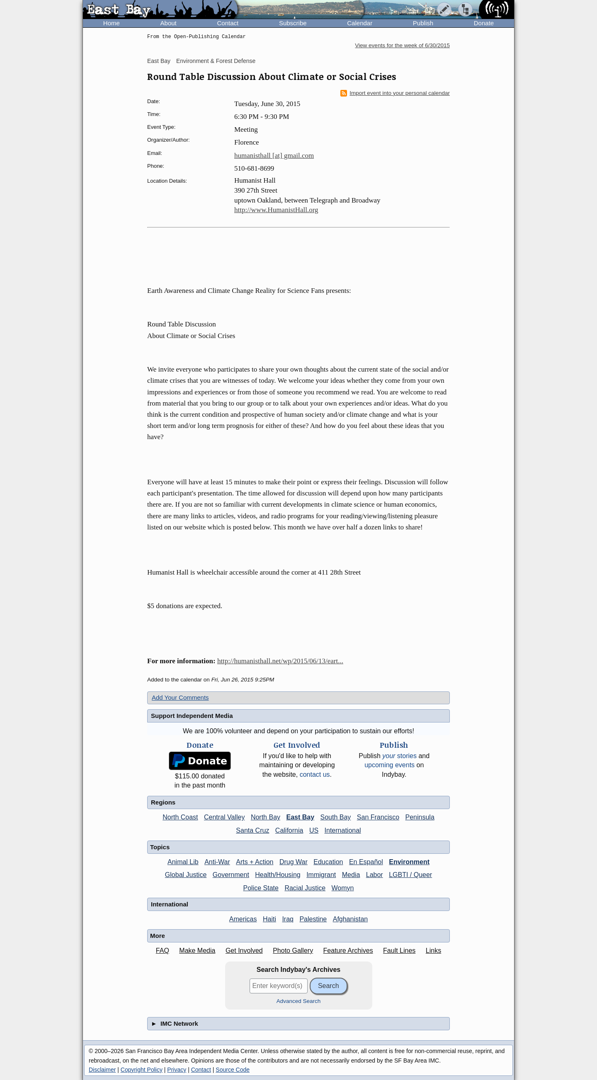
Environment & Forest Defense (215, 61)
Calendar (359, 23)
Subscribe (293, 23)
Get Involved (244, 950)
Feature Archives (348, 950)
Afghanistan (350, 919)
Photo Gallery (293, 950)
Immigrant (321, 874)
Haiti (269, 919)
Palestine (313, 919)
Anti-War (217, 861)
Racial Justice (304, 888)
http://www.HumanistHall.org (276, 210)
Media (351, 874)
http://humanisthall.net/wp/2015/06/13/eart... (280, 661)
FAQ (162, 950)
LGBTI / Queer (410, 874)
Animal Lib (183, 861)
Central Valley (224, 817)
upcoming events (389, 764)
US (313, 830)
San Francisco (378, 817)
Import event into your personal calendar (395, 93)
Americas (243, 919)
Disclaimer (102, 1069)
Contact (227, 23)
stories (399, 755)
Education (328, 861)
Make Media (197, 950)
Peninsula (419, 817)
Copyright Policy (142, 1069)
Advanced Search (299, 1001)
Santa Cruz (252, 830)
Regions (163, 802)
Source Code (233, 1069)
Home (111, 23)
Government (231, 874)
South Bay (335, 817)
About (168, 23)
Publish (423, 23)
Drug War (293, 861)
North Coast (180, 817)
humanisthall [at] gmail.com (274, 155)
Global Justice (186, 874)
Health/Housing (277, 874)
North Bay (265, 817)
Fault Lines (399, 950)
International (343, 830)
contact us (315, 774)
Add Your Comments (180, 697)
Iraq (288, 919)
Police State (261, 888)
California (289, 830)
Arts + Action (254, 861)
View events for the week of (402, 45)
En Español (366, 861)
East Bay (158, 61)
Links (433, 950)
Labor (374, 874)
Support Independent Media (192, 715)
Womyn (343, 888)
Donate (484, 23)
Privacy (176, 1069)
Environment (409, 861)
